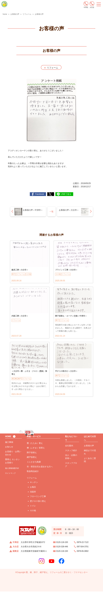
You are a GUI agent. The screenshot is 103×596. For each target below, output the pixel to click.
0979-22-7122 (83, 547)
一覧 (51, 211)
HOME (8, 441)
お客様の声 (89, 450)
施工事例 (9, 446)
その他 (33, 515)
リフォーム (52, 67)
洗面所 (33, 496)
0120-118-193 (62, 547)
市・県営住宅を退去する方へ (40, 471)
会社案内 (69, 450)
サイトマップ (10, 478)
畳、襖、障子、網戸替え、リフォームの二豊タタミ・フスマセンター (57, 577)
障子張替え (32, 457)
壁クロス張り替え (38, 505)
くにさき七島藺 (34, 466)
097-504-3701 (83, 551)
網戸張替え (32, 462)
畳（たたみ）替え (35, 447)
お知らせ (9, 451)
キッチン (34, 487)
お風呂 (33, 491)
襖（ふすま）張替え (36, 452)
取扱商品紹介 (33, 476)
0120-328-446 (62, 551)
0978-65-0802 (83, 555)
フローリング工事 (38, 501)
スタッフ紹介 (71, 455)
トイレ (33, 510)
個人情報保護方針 (12, 473)
